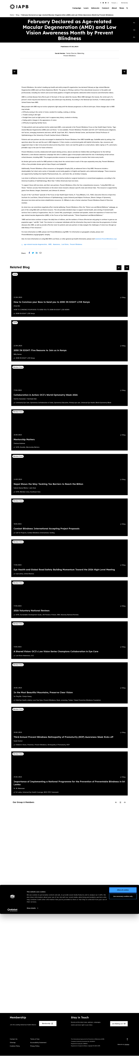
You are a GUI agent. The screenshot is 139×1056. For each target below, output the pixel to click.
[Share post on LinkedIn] (37, 253)
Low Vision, (65, 245)
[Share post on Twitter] (34, 253)
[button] (114, 3)
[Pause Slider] (120, 802)
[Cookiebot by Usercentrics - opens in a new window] (12, 1052)
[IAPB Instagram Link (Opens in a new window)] (108, 3)
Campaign (73, 8)
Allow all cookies (123, 1032)
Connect (103, 8)
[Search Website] (127, 8)
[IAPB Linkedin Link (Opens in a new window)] (106, 3)
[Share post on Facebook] (30, 253)
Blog (17, 15)
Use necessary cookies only (123, 1038)
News (121, 8)
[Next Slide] (124, 72)
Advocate (93, 8)
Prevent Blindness (76, 245)
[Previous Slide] (14, 72)
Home (12, 15)
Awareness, (56, 245)
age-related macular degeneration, (35, 245)
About (113, 8)
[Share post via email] (41, 253)
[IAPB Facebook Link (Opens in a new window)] (103, 3)
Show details (31, 1050)
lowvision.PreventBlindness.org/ (106, 239)
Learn (83, 8)
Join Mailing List (118, 1024)
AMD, (50, 245)
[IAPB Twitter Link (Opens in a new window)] (101, 3)
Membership (124, 2)
